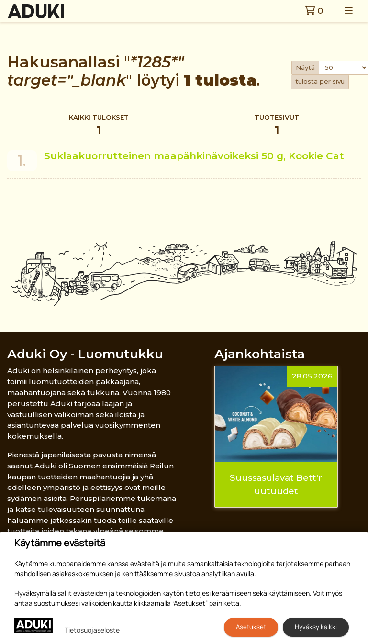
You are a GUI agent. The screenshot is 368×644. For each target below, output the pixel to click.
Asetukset (251, 626)
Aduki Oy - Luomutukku (85, 354)
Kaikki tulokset (98, 126)
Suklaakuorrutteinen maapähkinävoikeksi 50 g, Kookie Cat (194, 156)
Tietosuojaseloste (92, 629)
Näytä (305, 67)
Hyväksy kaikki (316, 626)
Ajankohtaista (259, 354)
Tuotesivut (277, 126)
